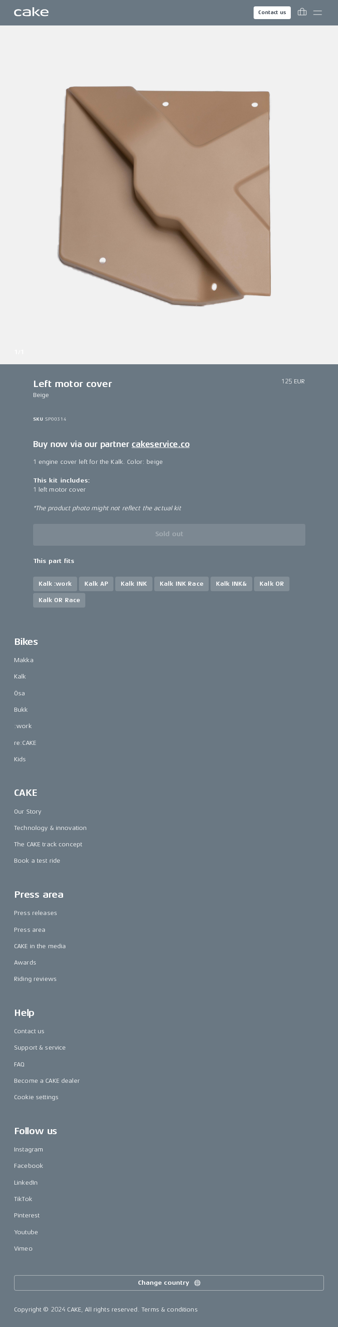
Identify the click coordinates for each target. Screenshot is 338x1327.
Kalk (20, 676)
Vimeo (23, 1248)
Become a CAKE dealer (47, 1080)
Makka (24, 660)
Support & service (40, 1047)
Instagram (28, 1149)
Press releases (35, 913)
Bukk (21, 709)
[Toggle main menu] (317, 12)
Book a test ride (37, 860)
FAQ (19, 1064)
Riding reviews (35, 978)
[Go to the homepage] (31, 12)
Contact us (272, 12)
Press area (29, 929)
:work (23, 726)
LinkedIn (26, 1182)
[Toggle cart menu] (302, 12)
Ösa (19, 693)
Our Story (27, 811)
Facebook (28, 1165)
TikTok (23, 1199)
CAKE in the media (40, 946)
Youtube (26, 1232)
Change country (169, 1282)
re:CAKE (25, 742)
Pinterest (26, 1215)
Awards (25, 962)
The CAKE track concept (48, 844)
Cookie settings (36, 1097)
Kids (20, 759)
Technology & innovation (50, 827)
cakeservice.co (160, 444)
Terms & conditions (170, 1309)
